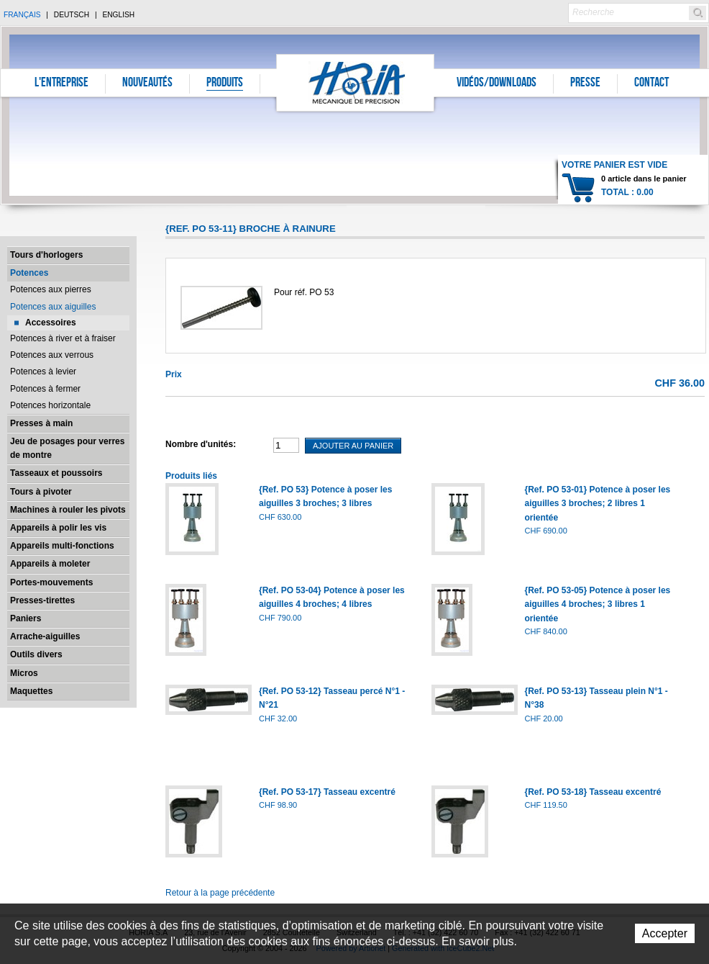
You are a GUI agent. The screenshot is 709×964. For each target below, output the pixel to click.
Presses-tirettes (42, 600)
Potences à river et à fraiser (63, 338)
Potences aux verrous (51, 355)
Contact (651, 83)
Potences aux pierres (50, 289)
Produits (224, 83)
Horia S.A (356, 82)
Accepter (664, 933)
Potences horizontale (50, 405)
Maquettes (31, 691)
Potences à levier (43, 371)
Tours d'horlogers (46, 255)
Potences (29, 273)
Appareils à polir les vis (58, 528)
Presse (585, 83)
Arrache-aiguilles (45, 636)
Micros (24, 673)
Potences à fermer (45, 389)
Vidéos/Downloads (496, 83)
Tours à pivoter (41, 492)
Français (22, 15)
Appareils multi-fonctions (62, 546)
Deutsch (71, 15)
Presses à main (41, 423)
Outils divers (36, 654)
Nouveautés (147, 83)
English (118, 15)
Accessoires (50, 322)
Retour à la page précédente (220, 893)
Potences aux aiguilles (53, 307)
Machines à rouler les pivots (68, 510)
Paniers (25, 618)
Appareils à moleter (50, 564)
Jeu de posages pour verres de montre (67, 448)
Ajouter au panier (353, 445)
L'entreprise (61, 83)
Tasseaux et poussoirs (56, 473)
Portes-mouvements (51, 582)
